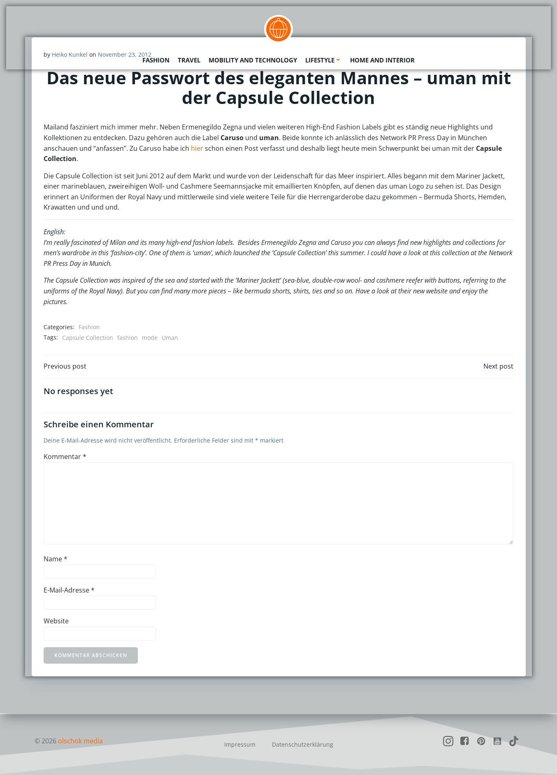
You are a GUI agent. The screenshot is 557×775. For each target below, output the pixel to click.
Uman (170, 337)
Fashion (155, 59)
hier (197, 148)
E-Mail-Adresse (69, 590)
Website (56, 621)
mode (150, 337)
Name (55, 559)
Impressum (239, 744)
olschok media (80, 740)
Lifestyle (323, 59)
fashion (127, 337)
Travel (189, 59)
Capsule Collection (87, 337)
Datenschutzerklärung (302, 744)
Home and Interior (382, 59)
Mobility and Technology (253, 59)
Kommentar (65, 457)
